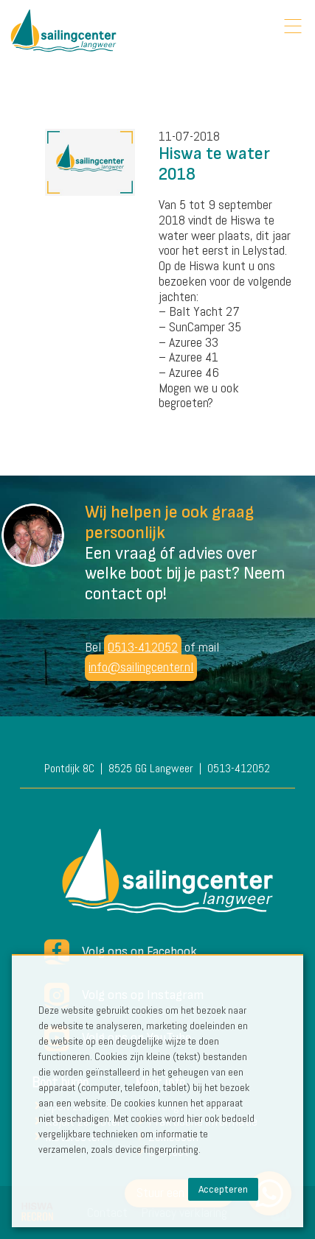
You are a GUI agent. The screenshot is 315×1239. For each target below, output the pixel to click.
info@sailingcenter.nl (141, 666)
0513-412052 (143, 646)
